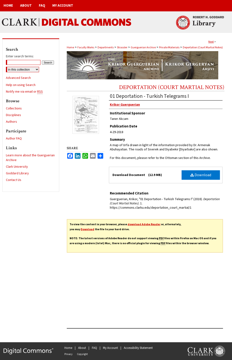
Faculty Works (85, 47)
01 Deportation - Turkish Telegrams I (149, 96)
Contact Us (13, 180)
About (82, 348)
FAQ (94, 348)
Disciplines (13, 115)
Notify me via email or (24, 91)
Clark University (17, 166)
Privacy (68, 354)
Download (200, 175)
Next (211, 42)
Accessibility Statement (138, 348)
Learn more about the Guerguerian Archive (30, 157)
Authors (11, 121)
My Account (110, 348)
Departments (106, 47)
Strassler (122, 47)
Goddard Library (17, 173)
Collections (14, 108)
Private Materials (169, 47)
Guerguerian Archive (143, 47)
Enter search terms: (20, 56)
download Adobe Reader (144, 224)
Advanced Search (18, 78)
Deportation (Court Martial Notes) (203, 47)
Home (70, 47)
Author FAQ (14, 138)
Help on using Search (21, 85)
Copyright (82, 354)
